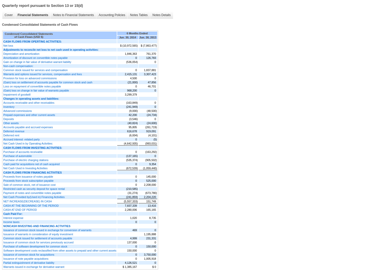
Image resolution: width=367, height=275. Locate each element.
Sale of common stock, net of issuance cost (29, 184)
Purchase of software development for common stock (35, 246)
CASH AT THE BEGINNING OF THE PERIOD (31, 205)
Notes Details (161, 15)
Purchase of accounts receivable (23, 151)
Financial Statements (33, 15)
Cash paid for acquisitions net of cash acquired (31, 164)
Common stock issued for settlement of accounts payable (37, 238)
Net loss (8, 45)
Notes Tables (139, 15)
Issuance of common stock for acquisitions (28, 254)
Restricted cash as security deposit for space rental (34, 188)
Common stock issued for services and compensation (35, 70)
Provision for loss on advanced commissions (30, 78)
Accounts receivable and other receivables (28, 102)
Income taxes (11, 222)
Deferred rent (11, 135)
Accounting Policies (112, 15)
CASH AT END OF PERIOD (20, 209)
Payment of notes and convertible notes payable (32, 192)
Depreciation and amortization (21, 53)
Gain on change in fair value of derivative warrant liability (37, 61)
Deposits (8, 119)
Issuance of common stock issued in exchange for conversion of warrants (47, 230)
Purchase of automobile (17, 156)
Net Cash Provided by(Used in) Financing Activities (33, 197)
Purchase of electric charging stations (25, 160)
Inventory (9, 106)
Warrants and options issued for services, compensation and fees (42, 74)
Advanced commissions (17, 110)
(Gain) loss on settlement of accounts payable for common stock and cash (47, 82)
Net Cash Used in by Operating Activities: (28, 143)
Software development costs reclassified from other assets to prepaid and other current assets (59, 250)
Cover (9, 15)
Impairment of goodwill (17, 94)
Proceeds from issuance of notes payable (28, 176)
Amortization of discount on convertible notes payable (35, 57)
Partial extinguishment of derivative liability (28, 262)
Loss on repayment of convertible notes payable (32, 86)
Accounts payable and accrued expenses (28, 127)
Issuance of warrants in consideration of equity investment (38, 234)
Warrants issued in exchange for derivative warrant (33, 266)
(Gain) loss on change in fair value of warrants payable (36, 90)
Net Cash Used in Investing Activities (25, 168)
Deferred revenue (13, 131)
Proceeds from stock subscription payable (28, 180)
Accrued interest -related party (21, 139)
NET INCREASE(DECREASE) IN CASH (27, 201)
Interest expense (13, 217)
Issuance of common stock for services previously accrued (38, 242)
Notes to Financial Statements (73, 15)
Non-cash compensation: (18, 66)
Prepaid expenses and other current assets (29, 114)
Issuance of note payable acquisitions (25, 258)
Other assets (11, 123)
